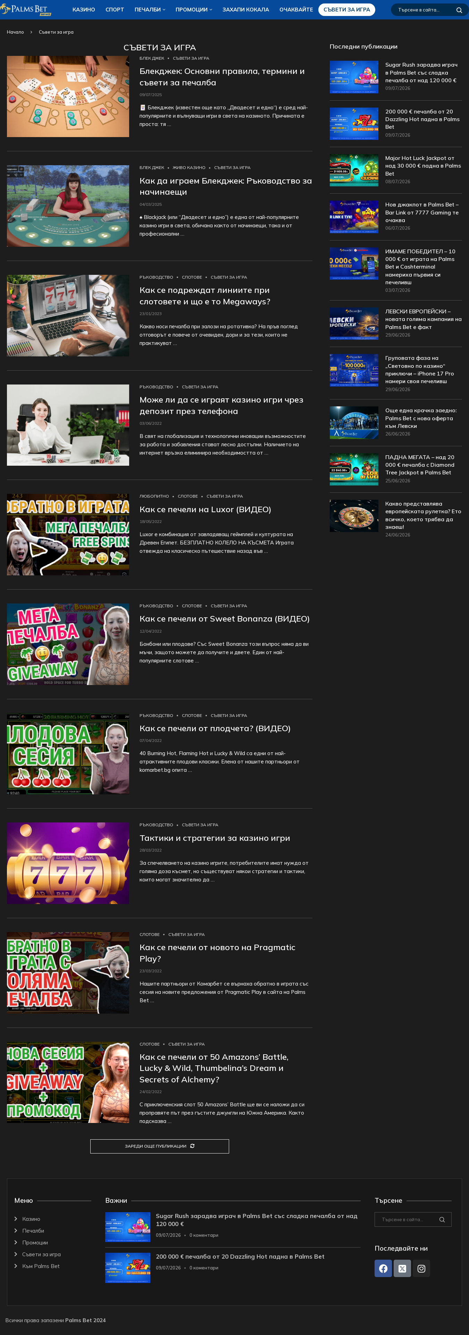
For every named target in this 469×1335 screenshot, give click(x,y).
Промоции (192, 9)
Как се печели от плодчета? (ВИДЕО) (215, 728)
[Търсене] (430, 9)
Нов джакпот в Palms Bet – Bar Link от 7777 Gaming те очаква (422, 212)
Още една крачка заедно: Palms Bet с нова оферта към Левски (421, 418)
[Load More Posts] (159, 1146)
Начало (15, 32)
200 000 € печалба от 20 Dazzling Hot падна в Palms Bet (422, 119)
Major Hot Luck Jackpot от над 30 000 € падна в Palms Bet (423, 165)
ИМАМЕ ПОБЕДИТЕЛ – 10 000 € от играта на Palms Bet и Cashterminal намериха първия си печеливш (420, 267)
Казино (84, 9)
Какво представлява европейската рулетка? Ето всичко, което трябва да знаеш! (423, 515)
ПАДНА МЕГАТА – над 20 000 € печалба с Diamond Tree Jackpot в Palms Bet (419, 465)
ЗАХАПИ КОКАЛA (246, 9)
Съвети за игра (347, 9)
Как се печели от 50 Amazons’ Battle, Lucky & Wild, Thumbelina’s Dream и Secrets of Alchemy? (214, 1067)
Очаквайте (296, 9)
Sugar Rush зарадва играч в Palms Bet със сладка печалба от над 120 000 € (421, 72)
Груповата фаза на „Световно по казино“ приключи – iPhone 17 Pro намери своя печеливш (419, 370)
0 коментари (204, 1235)
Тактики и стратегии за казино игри (215, 838)
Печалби (148, 9)
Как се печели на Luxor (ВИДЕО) (205, 509)
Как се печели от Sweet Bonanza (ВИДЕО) (225, 618)
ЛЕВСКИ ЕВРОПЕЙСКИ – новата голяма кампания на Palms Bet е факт (423, 319)
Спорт (115, 9)
